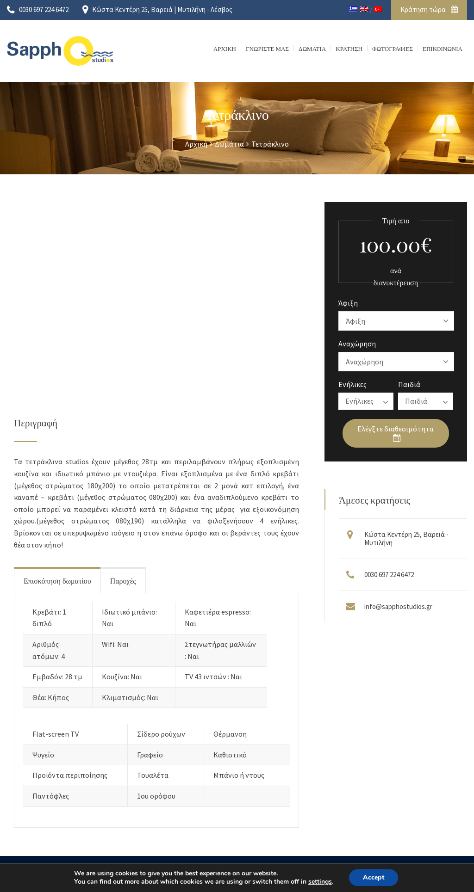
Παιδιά (409, 384)
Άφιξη (348, 303)
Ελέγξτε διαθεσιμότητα (395, 433)
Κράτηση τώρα (429, 9)
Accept (373, 877)
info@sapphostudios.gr (398, 606)
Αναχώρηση (357, 343)
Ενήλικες (352, 384)
